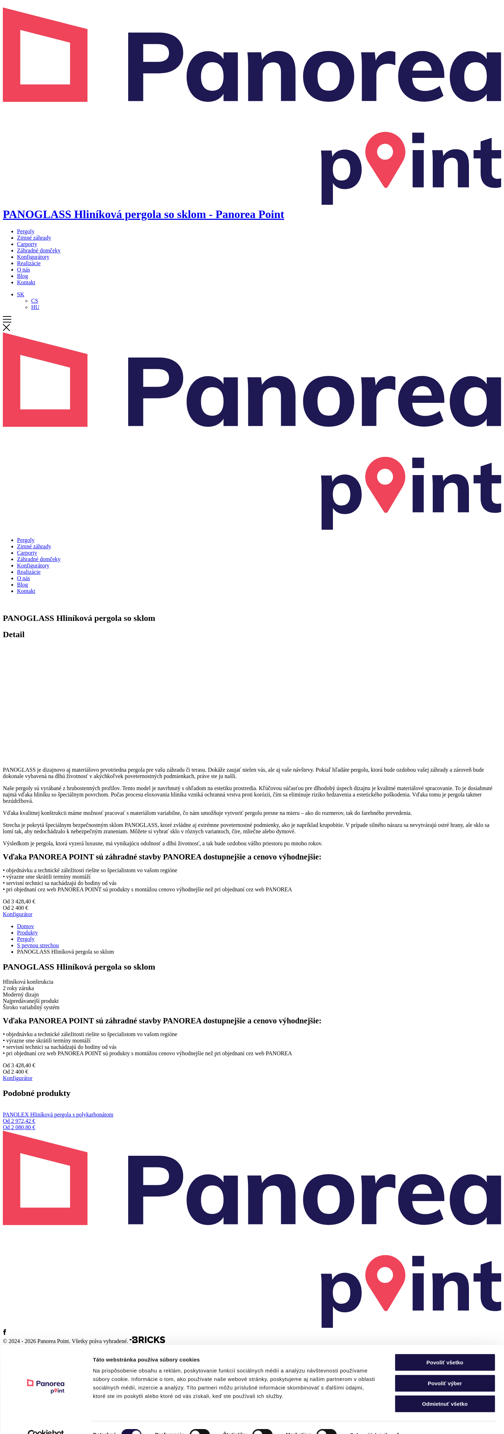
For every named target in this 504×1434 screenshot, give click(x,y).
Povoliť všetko (444, 1347)
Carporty (27, 244)
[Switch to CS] (34, 301)
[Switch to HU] (35, 307)
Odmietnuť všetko (445, 1389)
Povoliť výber (445, 1368)
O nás (23, 270)
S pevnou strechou (38, 945)
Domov (25, 926)
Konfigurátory (33, 257)
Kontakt (26, 282)
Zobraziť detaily (370, 1420)
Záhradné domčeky (39, 250)
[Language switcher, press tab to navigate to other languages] (20, 294)
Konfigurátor (18, 914)
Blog (22, 276)
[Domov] (252, 208)
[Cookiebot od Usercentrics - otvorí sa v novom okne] (46, 1420)
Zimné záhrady (34, 238)
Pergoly (25, 231)
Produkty (27, 933)
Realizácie (29, 263)
